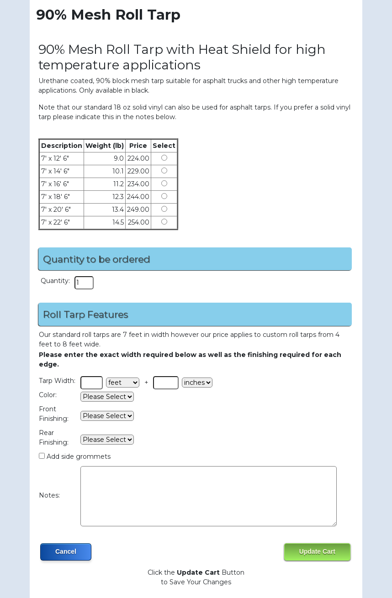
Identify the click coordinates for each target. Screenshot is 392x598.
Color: (48, 395)
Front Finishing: (54, 414)
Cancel (65, 551)
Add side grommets (79, 456)
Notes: (49, 495)
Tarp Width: (57, 381)
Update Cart (317, 551)
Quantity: (55, 281)
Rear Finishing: (54, 437)
